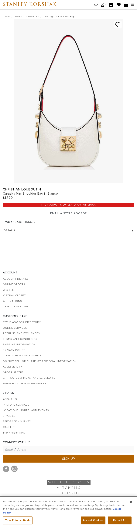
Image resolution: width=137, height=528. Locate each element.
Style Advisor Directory (22, 322)
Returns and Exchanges (21, 333)
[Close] (131, 502)
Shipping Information (19, 344)
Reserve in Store (16, 306)
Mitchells (68, 488)
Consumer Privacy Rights (22, 356)
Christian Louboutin (22, 189)
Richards (68, 493)
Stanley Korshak (30, 4)
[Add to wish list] (118, 24)
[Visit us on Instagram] (14, 469)
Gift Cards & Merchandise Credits (29, 378)
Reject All (119, 520)
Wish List (9, 290)
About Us (10, 399)
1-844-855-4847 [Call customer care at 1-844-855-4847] (14, 432)
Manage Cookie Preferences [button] (24, 383)
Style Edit (10, 416)
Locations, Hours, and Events (26, 410)
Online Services (15, 328)
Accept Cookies (93, 520)
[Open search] (96, 5)
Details (68, 230)
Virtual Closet (14, 295)
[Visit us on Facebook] (6, 469)
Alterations (12, 301)
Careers (9, 427)
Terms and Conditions (20, 339)
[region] (68, 512)
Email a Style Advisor (68, 213)
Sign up (68, 458)
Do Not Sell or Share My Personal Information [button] (40, 361)
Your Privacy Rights (17, 520)
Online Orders (14, 284)
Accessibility (12, 367)
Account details (15, 279)
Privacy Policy (14, 350)
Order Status (13, 372)
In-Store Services (16, 405)
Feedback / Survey (17, 421)
